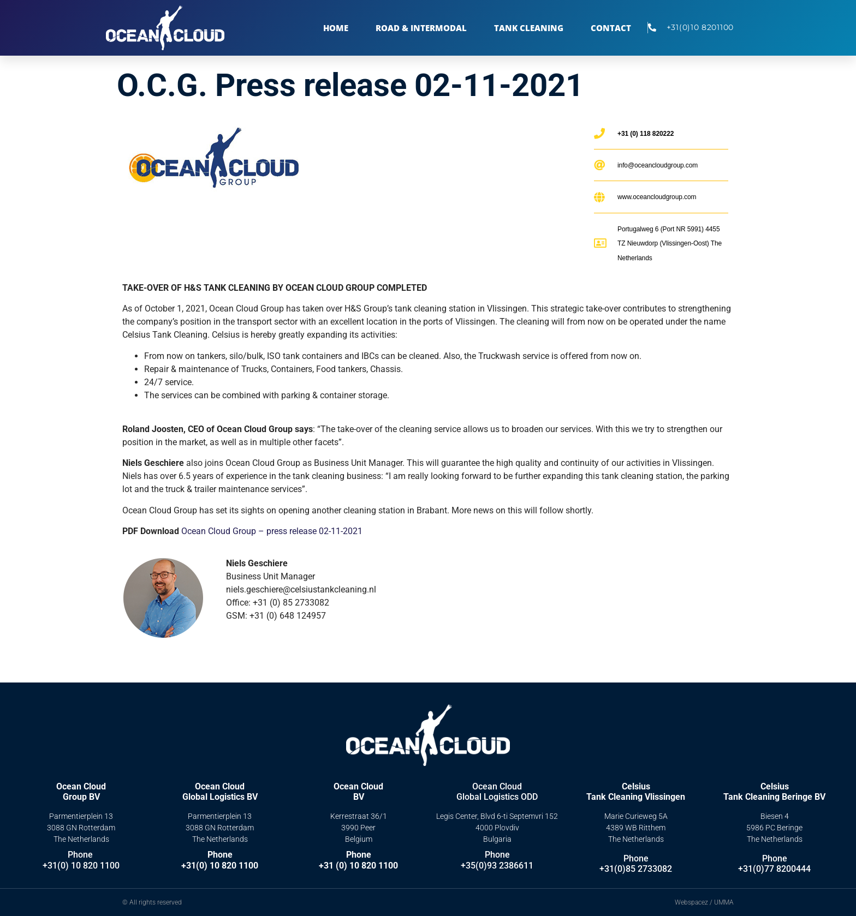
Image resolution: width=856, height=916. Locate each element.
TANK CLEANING (528, 27)
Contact (611, 27)
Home (335, 27)
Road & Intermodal (421, 27)
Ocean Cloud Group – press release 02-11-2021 (271, 531)
